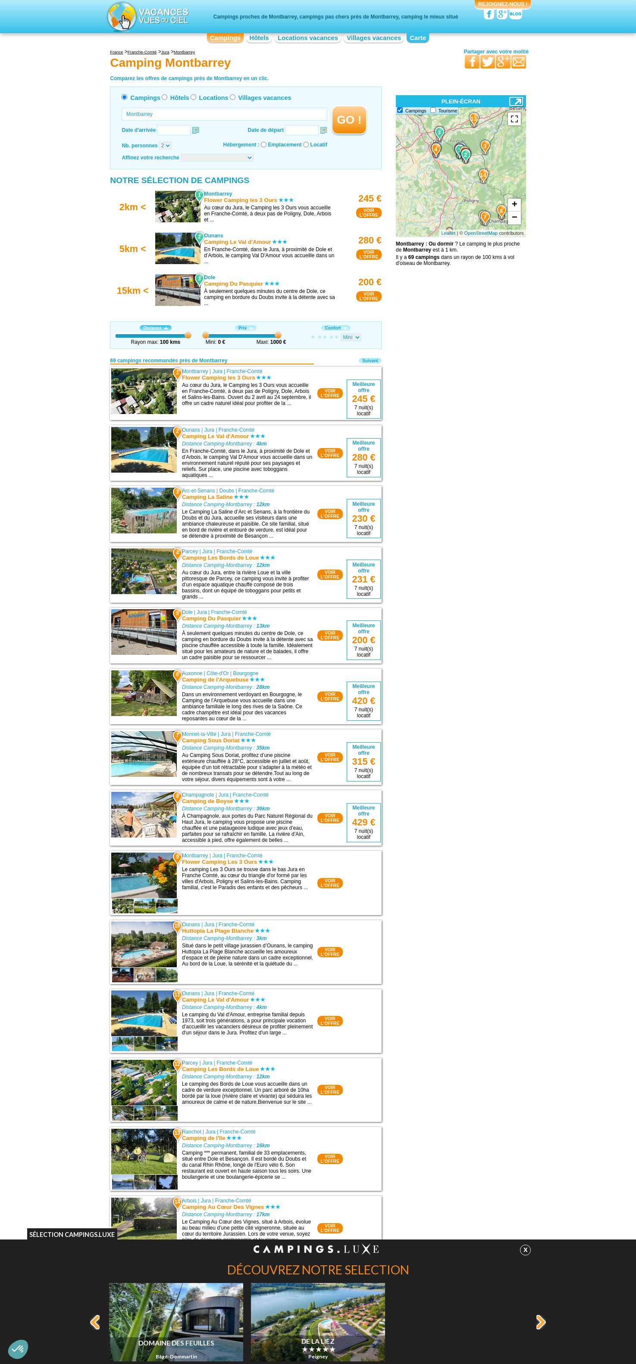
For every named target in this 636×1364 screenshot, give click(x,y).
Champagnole (198, 795)
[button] (18, 1349)
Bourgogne (245, 673)
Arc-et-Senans (198, 491)
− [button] (514, 218)
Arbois (189, 1201)
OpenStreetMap (481, 233)
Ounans (191, 430)
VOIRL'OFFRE (369, 213)
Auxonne (192, 673)
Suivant (370, 360)
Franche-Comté (245, 371)
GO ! (349, 119)
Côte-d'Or (218, 673)
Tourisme (448, 110)
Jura (217, 371)
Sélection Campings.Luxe (72, 1234)
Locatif (318, 145)
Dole (187, 612)
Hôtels (259, 37)
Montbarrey (195, 371)
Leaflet (448, 233)
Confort (336, 328)
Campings (225, 37)
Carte (418, 37)
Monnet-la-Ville (199, 734)
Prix (245, 328)
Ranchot (191, 1132)
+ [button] (514, 205)
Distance (155, 328)
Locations (214, 97)
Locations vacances (308, 37)
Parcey (190, 551)
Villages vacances (374, 37)
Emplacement (285, 145)
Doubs (226, 491)
